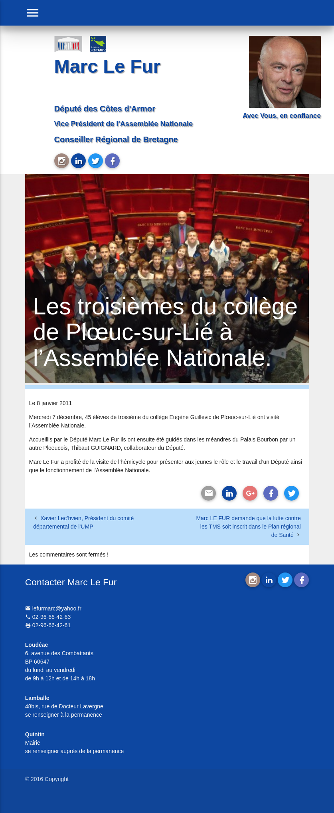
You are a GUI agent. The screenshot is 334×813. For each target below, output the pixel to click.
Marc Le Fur (107, 66)
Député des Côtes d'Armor (104, 108)
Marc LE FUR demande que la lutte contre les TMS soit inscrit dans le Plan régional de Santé (248, 526)
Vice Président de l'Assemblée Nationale (123, 124)
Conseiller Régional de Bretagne (116, 139)
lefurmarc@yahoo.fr (53, 608)
